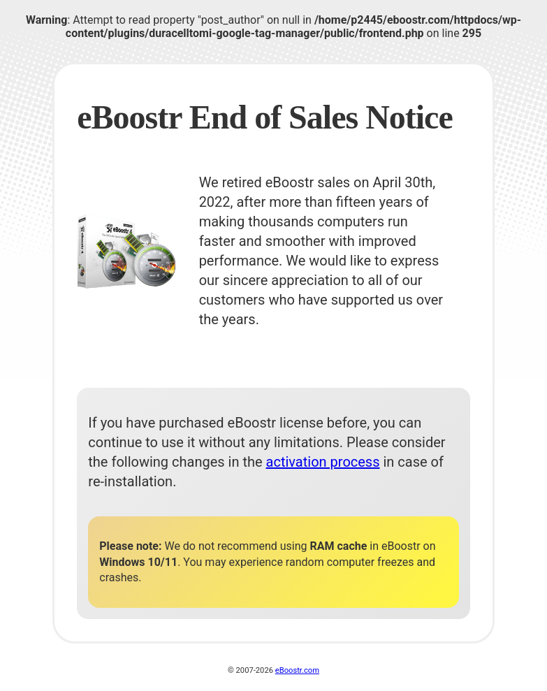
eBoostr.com (297, 670)
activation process (323, 461)
